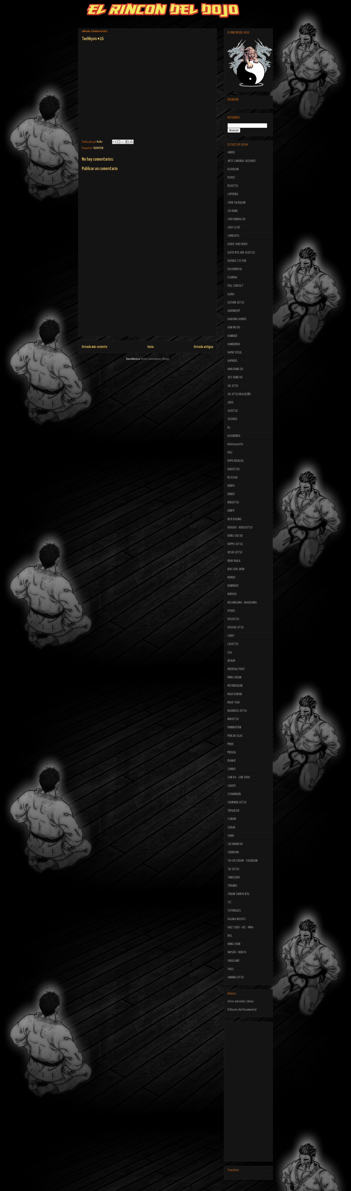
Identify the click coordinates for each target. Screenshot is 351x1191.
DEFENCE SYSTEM (237, 261)
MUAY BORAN (235, 694)
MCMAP (231, 660)
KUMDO (231, 577)
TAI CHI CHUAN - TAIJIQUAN (243, 860)
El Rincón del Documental (242, 1009)
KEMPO (231, 486)
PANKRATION (234, 727)
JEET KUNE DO (235, 377)
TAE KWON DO (235, 844)
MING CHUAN (234, 677)
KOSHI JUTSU (235, 552)
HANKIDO (232, 336)
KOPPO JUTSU (235, 544)
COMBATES (233, 235)
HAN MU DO (234, 327)
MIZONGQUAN (235, 685)
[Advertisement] (147, 305)
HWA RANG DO (235, 369)
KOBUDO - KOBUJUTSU (240, 527)
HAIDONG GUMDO (237, 319)
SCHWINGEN (234, 794)
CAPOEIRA (233, 194)
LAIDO (231, 635)
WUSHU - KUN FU (237, 952)
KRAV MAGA (234, 561)
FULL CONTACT (235, 285)
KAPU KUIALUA (235, 460)
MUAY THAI (234, 702)
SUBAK (231, 827)
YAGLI (231, 969)
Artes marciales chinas (241, 1001)
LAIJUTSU (233, 644)
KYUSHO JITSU (236, 627)
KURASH (232, 594)
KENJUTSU (233, 502)
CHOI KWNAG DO (236, 219)
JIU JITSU (233, 386)
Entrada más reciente (94, 347)
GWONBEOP (234, 311)
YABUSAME (233, 960)
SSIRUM (232, 819)
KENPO (231, 510)
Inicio (150, 347)
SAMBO (232, 769)
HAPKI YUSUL (235, 352)
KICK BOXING (234, 519)
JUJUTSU (233, 410)
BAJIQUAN (233, 169)
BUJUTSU (233, 186)
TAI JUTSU (233, 869)
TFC (230, 902)
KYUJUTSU (233, 619)
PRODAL (232, 752)
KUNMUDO (233, 585)
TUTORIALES (234, 910)
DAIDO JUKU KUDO (237, 244)
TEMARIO (232, 885)
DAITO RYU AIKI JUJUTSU (241, 252)
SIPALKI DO (233, 810)
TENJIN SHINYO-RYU (238, 894)
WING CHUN (234, 944)
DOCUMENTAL (235, 269)
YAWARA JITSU (236, 977)
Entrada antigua (203, 347)
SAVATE (232, 786)
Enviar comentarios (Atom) (155, 359)
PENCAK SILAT (235, 736)
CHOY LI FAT (234, 227)
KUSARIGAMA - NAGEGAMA (242, 602)
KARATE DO (234, 469)
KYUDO (231, 611)
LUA (230, 652)
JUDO (230, 402)
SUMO (231, 835)
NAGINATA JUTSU (237, 710)
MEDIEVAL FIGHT (236, 669)
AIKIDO (231, 152)
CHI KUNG (233, 211)
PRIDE (231, 744)
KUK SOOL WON (236, 569)
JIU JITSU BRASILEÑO (239, 394)
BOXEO (231, 177)
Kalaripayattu (235, 444)
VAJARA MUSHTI (236, 919)
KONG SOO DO (235, 535)
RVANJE (232, 760)
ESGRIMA (232, 277)
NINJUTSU (233, 719)
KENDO (231, 494)
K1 (229, 427)
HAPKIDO (232, 360)
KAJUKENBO (234, 436)
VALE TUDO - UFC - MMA (240, 927)
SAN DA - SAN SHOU (239, 777)
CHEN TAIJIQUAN (236, 202)
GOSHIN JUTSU (236, 302)
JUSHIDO (232, 419)
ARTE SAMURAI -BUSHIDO (242, 161)
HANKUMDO (234, 344)
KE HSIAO (233, 477)
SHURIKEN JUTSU (237, 802)
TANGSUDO (234, 877)
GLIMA (231, 294)
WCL (230, 935)
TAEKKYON (98, 148)
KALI (230, 452)
